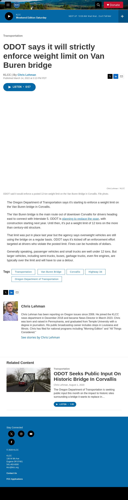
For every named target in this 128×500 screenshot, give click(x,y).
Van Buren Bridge (51, 272)
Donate (115, 5)
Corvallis (75, 272)
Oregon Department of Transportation (37, 279)
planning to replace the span (80, 218)
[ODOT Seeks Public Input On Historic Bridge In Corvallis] (28, 380)
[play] (9, 16)
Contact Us (12, 473)
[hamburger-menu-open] (8, 5)
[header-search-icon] (98, 5)
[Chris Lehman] (10, 311)
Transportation (13, 35)
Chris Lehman (27, 74)
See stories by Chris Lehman (40, 337)
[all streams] (123, 16)
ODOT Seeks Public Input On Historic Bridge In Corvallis (87, 376)
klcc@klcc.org (13, 467)
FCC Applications (15, 479)
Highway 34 (95, 272)
